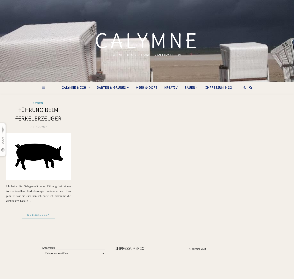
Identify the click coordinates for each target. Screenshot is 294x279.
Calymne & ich (74, 87)
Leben (38, 103)
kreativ (171, 87)
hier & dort (146, 87)
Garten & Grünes (111, 87)
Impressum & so (218, 87)
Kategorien (48, 247)
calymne (147, 41)
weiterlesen (38, 214)
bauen (190, 87)
